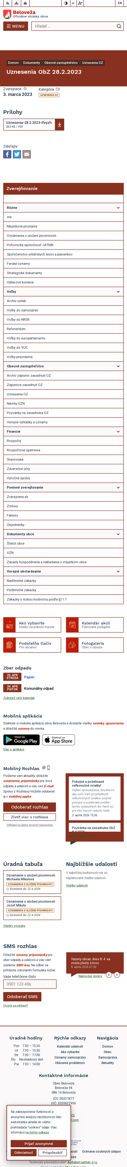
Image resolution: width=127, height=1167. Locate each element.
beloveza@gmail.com (63, 1104)
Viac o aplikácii (13, 733)
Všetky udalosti (77, 869)
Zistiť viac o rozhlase (29, 801)
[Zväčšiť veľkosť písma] (80, 3)
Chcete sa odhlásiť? (15, 989)
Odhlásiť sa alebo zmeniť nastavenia (29, 808)
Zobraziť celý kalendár (19, 682)
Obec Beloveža (75, 1151)
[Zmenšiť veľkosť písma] (73, 3)
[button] (109, 959)
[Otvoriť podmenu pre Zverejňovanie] (118, 183)
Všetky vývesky (14, 910)
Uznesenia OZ (49, 78)
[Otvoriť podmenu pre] (118, 191)
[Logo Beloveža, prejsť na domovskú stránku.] (63, 14)
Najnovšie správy (90, 960)
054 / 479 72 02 (63, 1099)
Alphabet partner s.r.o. (82, 1146)
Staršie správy (79, 820)
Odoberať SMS (22, 980)
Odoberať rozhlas (29, 790)
